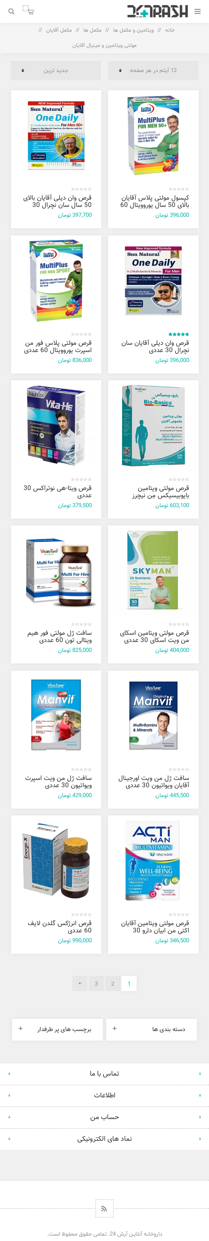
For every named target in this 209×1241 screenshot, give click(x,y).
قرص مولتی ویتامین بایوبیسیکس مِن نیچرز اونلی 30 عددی (160, 496)
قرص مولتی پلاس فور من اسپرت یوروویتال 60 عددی (58, 346)
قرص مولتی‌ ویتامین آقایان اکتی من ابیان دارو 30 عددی (155, 931)
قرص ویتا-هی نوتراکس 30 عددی (58, 492)
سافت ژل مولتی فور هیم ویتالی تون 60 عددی (59, 636)
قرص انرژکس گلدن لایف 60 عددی (60, 927)
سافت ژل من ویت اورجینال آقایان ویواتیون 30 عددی (153, 782)
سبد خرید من (26, 8)
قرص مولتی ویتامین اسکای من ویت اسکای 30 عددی (154, 636)
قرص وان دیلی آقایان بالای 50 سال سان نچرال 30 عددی (57, 205)
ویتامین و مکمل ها (133, 30)
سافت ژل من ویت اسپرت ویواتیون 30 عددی (58, 782)
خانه (170, 30)
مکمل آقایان (59, 30)
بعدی (80, 983)
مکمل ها (92, 30)
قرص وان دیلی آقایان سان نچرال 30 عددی (155, 346)
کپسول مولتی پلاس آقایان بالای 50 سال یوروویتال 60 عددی (154, 205)
